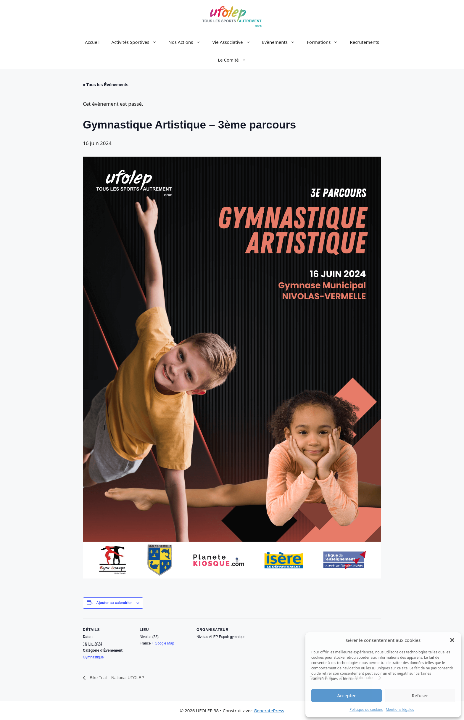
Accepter (346, 695)
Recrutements (364, 42)
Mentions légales (400, 709)
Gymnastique (93, 657)
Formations (325, 42)
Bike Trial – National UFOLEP (116, 677)
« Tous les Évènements (105, 84)
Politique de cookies (366, 709)
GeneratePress (269, 710)
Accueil (92, 42)
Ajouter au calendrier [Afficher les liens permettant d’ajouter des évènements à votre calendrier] (114, 603)
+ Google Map (163, 643)
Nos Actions (187, 42)
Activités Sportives (136, 42)
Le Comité (235, 60)
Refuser (420, 695)
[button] (452, 640)
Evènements (281, 42)
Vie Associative (234, 42)
